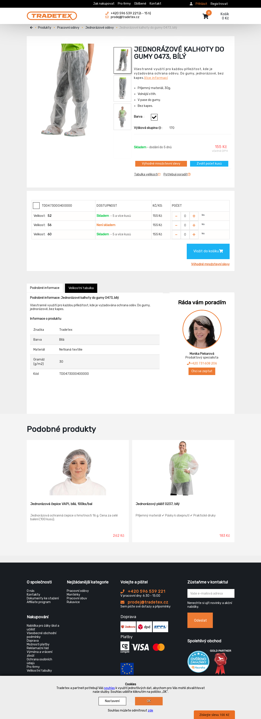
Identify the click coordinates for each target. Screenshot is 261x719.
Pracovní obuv (77, 598)
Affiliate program (39, 602)
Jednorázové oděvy (99, 28)
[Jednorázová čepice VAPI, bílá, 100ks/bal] (78, 467)
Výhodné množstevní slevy (161, 163)
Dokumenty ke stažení (43, 598)
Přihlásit (201, 4)
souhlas (109, 688)
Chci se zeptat (201, 371)
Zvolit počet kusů (209, 163)
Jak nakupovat (103, 4)
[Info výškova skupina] (159, 128)
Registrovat (219, 4)
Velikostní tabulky (39, 671)
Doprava (33, 641)
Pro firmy (124, 4)
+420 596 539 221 (142, 591)
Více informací (156, 78)
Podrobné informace (44, 288)
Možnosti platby (38, 644)
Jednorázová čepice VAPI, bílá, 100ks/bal (61, 504)
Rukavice (73, 602)
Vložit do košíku (208, 251)
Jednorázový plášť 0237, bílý (157, 504)
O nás (30, 591)
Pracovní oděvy (68, 28)
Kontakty (33, 594)
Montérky (73, 594)
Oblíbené (140, 4)
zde (150, 710)
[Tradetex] (51, 13)
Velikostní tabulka (81, 288)
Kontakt (155, 4)
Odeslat (200, 620)
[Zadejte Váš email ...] (210, 593)
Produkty (44, 28)
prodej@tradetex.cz (144, 602)
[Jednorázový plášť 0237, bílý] (183, 467)
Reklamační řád (38, 648)
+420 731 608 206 (202, 363)
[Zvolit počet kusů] (185, 216)
